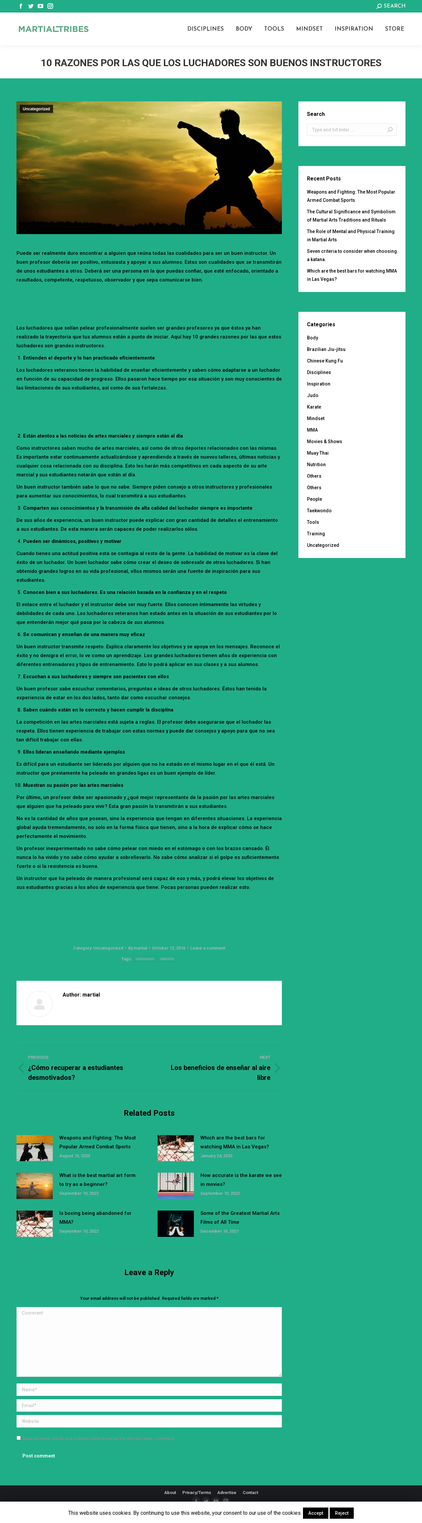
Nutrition (316, 464)
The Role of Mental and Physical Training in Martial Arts (351, 235)
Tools (313, 522)
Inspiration (318, 384)
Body (312, 337)
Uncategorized (36, 109)
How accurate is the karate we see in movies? (241, 1179)
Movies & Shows (324, 441)
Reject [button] (341, 1513)
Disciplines (319, 372)
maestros (167, 959)
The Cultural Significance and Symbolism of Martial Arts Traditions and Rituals (351, 216)
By (137, 948)
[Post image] (34, 1148)
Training (316, 533)
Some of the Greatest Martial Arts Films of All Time (240, 1217)
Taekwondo (319, 510)
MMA (312, 430)
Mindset (315, 418)
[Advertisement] (149, 302)
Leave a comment (207, 948)
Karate (314, 407)
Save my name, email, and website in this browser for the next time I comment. (99, 1438)
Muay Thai (318, 453)
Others (314, 476)
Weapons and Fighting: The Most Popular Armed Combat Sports (97, 1142)
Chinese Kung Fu (325, 360)
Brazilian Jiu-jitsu (326, 349)
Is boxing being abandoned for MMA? (95, 1217)
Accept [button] (315, 1513)
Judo (312, 395)
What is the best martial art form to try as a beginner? (97, 1179)
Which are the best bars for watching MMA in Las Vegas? (234, 1142)
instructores (145, 959)
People (314, 499)
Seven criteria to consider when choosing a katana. (352, 255)
